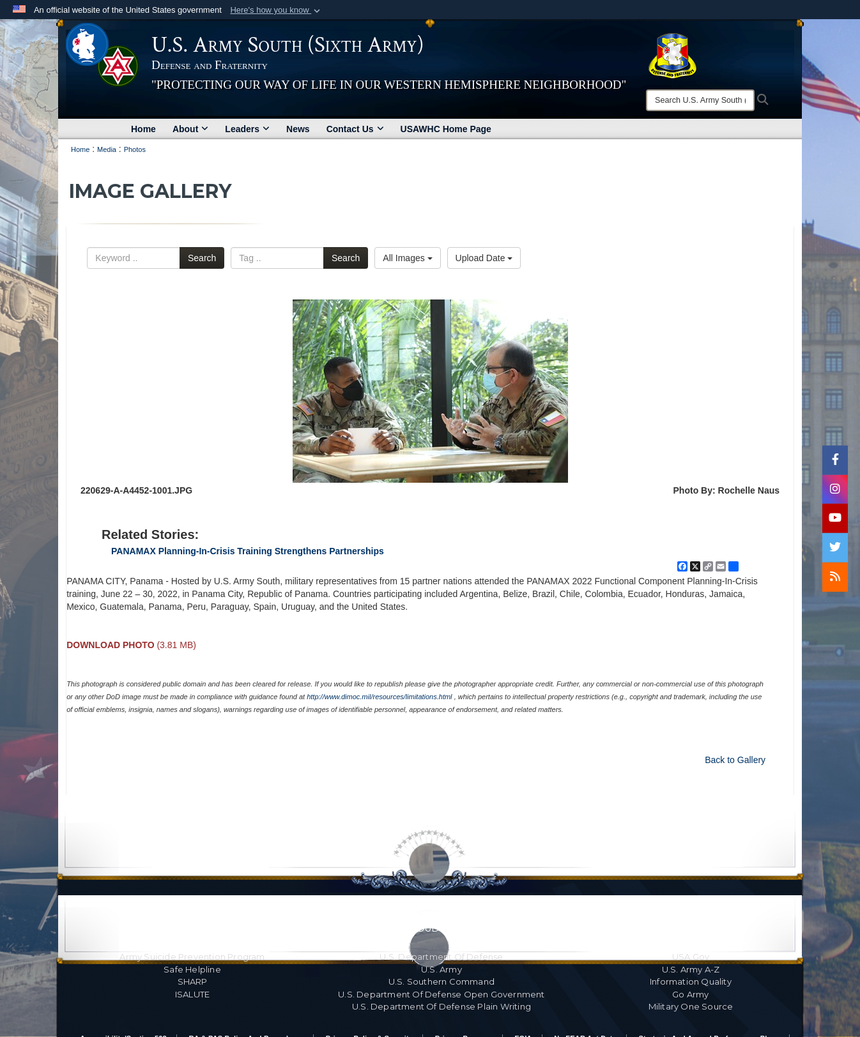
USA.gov (690, 956)
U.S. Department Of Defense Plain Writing (441, 1006)
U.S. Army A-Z (691, 969)
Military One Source (691, 1006)
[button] (276, 10)
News (298, 129)
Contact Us (355, 129)
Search (202, 258)
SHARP (193, 981)
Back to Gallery (735, 760)
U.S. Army (441, 969)
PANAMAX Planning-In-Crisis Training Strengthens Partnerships (247, 551)
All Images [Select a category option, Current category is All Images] (407, 258)
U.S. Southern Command (441, 981)
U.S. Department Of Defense (441, 956)
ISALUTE (192, 994)
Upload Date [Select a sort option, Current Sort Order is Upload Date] (484, 258)
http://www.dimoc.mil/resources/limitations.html (379, 696)
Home (143, 129)
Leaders (247, 129)
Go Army (690, 994)
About (190, 129)
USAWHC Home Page (446, 129)
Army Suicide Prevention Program (192, 956)
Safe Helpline (192, 969)
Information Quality (691, 981)
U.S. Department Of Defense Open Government (441, 994)
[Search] (700, 100)
